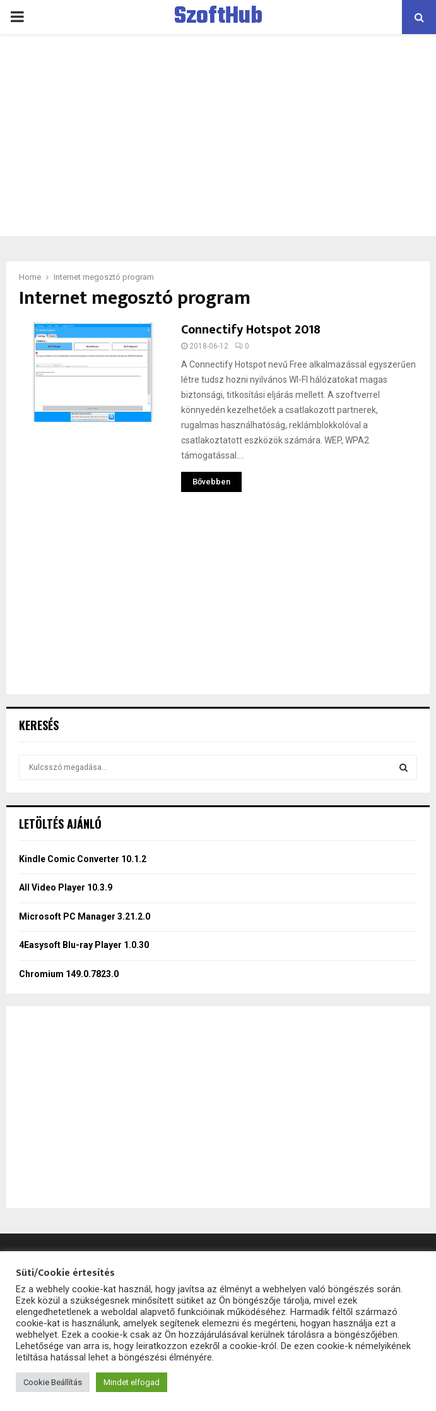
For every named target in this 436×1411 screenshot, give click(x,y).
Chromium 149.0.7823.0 (69, 974)
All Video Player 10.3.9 (65, 887)
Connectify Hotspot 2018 (251, 329)
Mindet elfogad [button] (131, 1382)
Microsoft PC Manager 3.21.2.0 (84, 916)
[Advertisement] (218, 135)
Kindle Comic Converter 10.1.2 (82, 859)
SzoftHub (218, 17)
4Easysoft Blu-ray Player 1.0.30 (84, 945)
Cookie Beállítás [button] (52, 1382)
